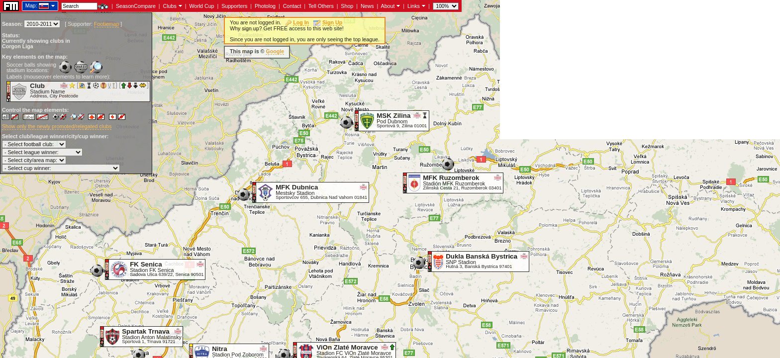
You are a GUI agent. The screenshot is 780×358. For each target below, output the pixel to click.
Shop (347, 6)
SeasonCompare (136, 6)
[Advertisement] (640, 69)
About (388, 6)
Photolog (265, 6)
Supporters (234, 6)
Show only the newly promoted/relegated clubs (56, 126)
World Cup (201, 6)
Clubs (170, 6)
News (367, 6)
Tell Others (321, 6)
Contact (292, 6)
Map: (31, 5)
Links (413, 6)
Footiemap (106, 24)
